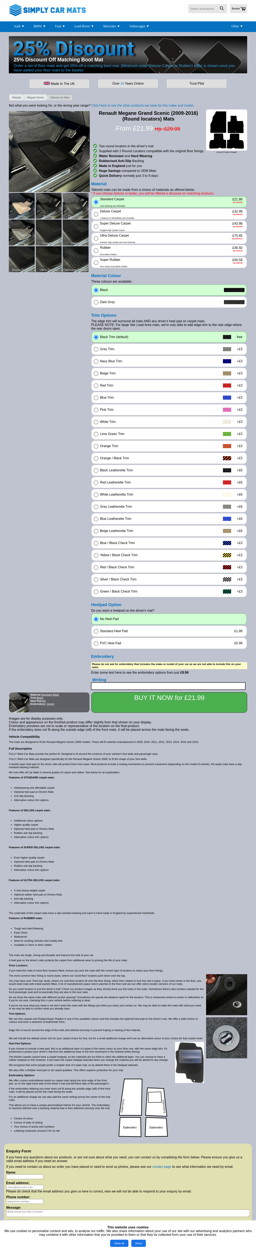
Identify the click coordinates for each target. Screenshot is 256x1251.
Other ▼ (237, 26)
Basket (239, 9)
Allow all (119, 1243)
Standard (46, 694)
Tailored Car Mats (59, 97)
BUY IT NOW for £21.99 (169, 697)
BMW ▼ (40, 26)
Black (56, 694)
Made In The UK (59, 83)
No (44, 700)
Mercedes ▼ (111, 26)
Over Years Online (128, 83)
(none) (50, 703)
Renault (16, 97)
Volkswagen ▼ (139, 26)
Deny (138, 1243)
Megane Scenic (35, 97)
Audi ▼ (19, 26)
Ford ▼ (60, 26)
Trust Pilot (196, 83)
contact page (161, 1166)
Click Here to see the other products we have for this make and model (142, 105)
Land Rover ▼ (84, 26)
